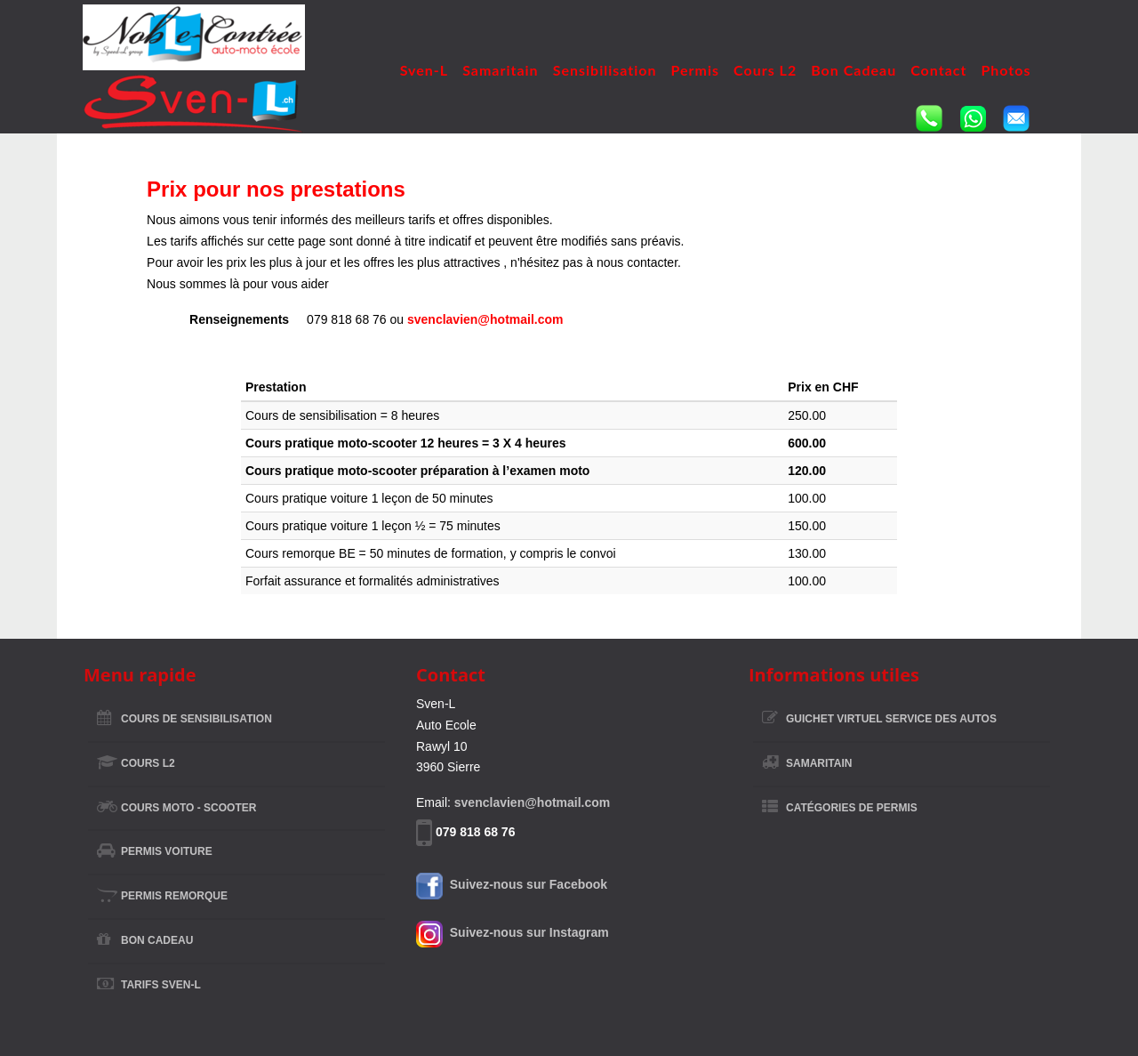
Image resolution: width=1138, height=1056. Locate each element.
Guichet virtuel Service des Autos (891, 719)
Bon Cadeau (853, 69)
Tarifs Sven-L (161, 985)
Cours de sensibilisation (196, 719)
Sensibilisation (605, 69)
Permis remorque (174, 896)
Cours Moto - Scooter (188, 808)
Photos (1005, 69)
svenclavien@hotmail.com (485, 319)
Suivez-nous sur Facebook (511, 884)
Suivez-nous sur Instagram (512, 932)
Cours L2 (765, 69)
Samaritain (500, 69)
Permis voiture (166, 851)
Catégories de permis (852, 808)
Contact (938, 69)
